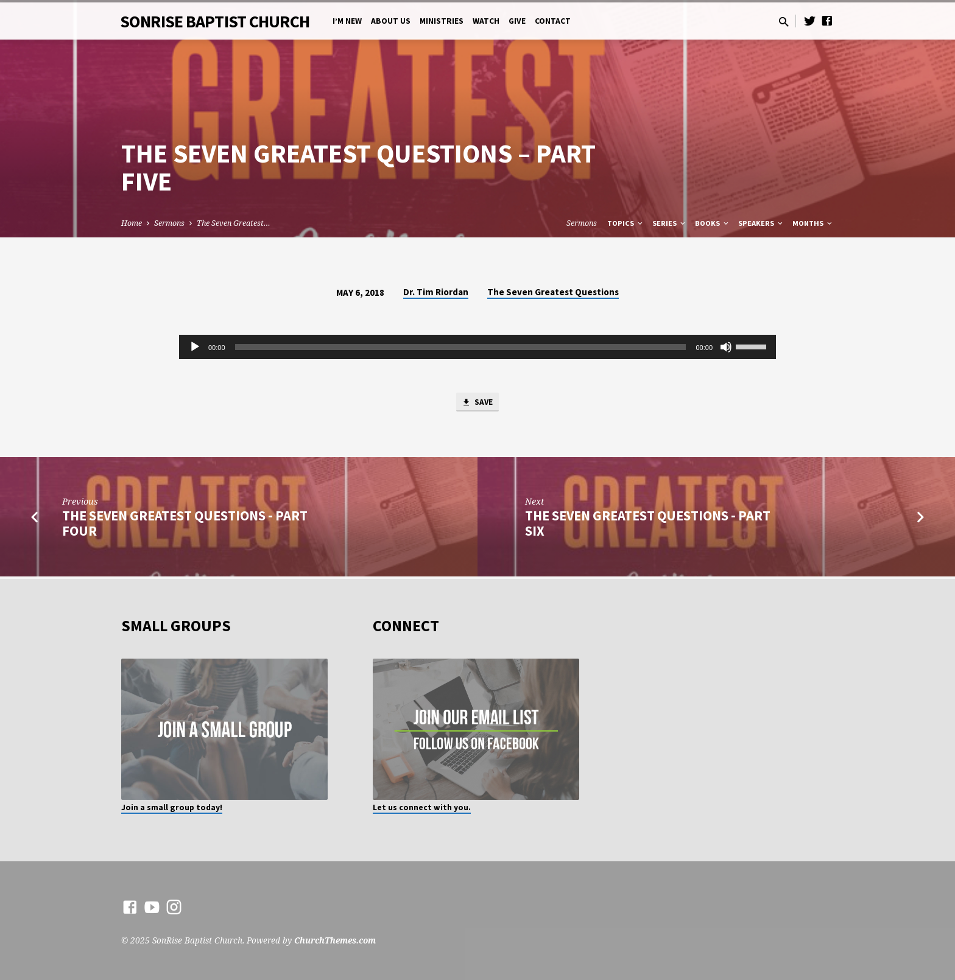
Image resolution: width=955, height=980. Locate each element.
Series (669, 223)
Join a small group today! (171, 807)
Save (477, 403)
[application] (477, 347)
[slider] (460, 347)
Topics (625, 223)
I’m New (347, 21)
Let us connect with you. (422, 807)
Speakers (761, 223)
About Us (391, 21)
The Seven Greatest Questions (553, 292)
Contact (553, 21)
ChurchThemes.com (335, 940)
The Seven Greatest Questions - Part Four (185, 525)
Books (712, 223)
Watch (486, 21)
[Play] (195, 347)
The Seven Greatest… (233, 223)
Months (813, 223)
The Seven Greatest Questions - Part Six (647, 525)
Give (517, 21)
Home (131, 223)
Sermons (169, 223)
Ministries (441, 21)
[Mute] (726, 347)
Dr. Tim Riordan (435, 292)
